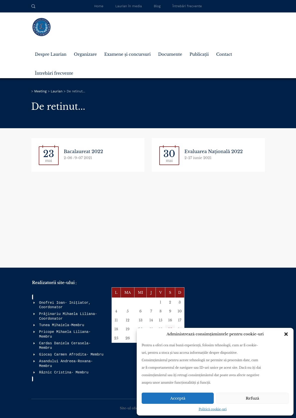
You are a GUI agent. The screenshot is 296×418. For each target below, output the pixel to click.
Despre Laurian (51, 54)
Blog (157, 6)
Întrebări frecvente (187, 6)
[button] (286, 334)
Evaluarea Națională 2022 (213, 151)
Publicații (199, 54)
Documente (170, 54)
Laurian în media (128, 6)
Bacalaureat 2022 (83, 151)
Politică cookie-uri (213, 409)
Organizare (85, 54)
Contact (224, 54)
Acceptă (177, 398)
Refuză (252, 398)
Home (98, 6)
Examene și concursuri (127, 54)
